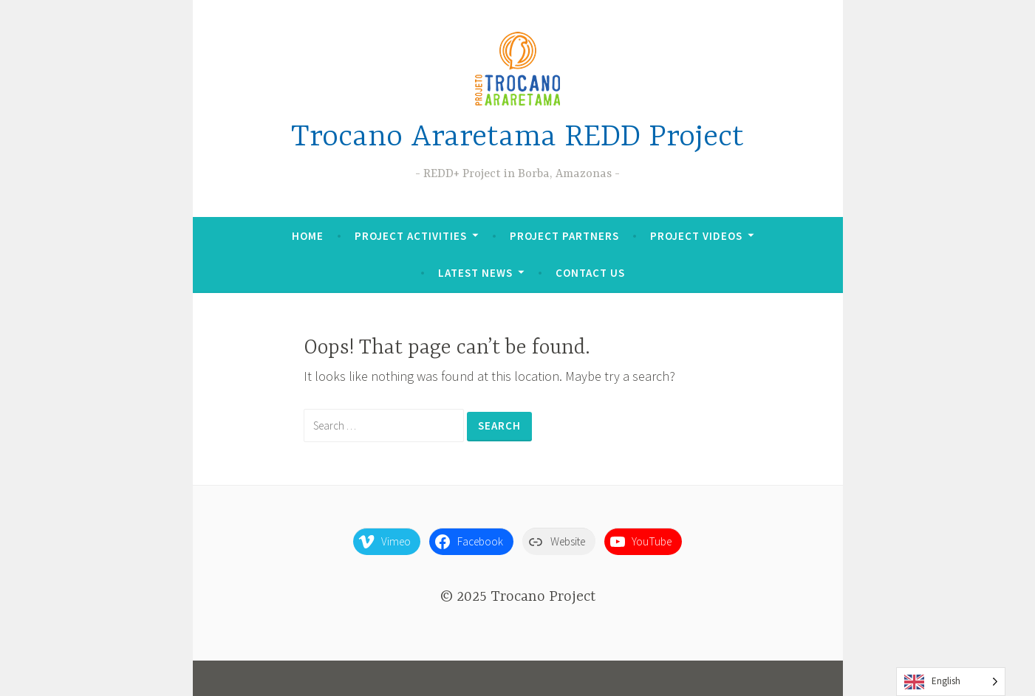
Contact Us (590, 273)
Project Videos (696, 236)
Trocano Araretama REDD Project (517, 137)
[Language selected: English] (950, 681)
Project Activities (411, 236)
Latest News (475, 273)
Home (308, 236)
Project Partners (564, 236)
